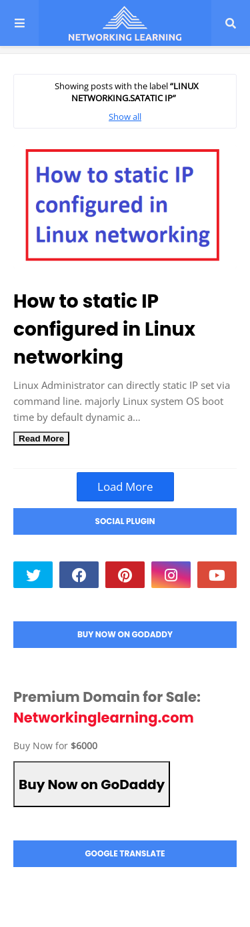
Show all (125, 117)
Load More (125, 486)
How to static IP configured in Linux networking (104, 329)
